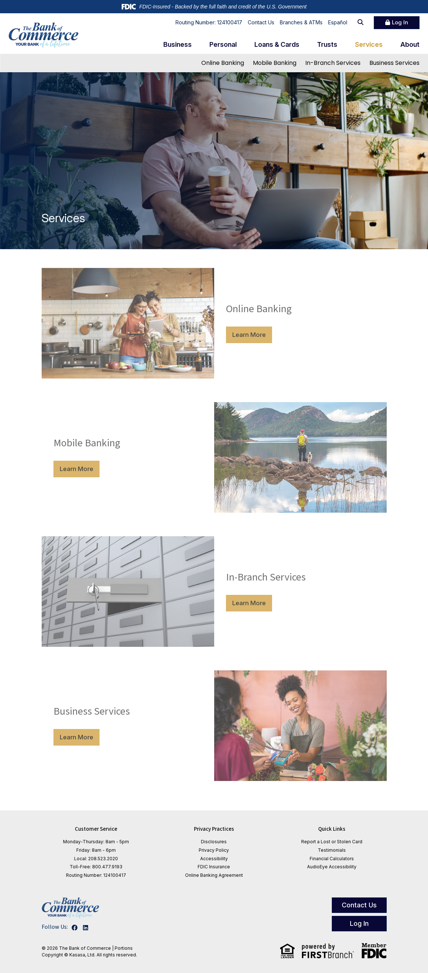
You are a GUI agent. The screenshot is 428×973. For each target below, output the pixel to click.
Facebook (74, 928)
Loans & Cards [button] (276, 44)
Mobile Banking (274, 63)
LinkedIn (85, 928)
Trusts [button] (327, 44)
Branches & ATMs (301, 22)
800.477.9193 (107, 866)
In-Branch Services (333, 63)
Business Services (394, 63)
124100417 (114, 875)
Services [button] (369, 44)
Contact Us (261, 22)
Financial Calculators (332, 858)
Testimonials (332, 850)
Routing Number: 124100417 (208, 22)
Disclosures (214, 841)
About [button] (410, 44)
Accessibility (214, 858)
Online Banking (222, 63)
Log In (400, 22)
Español (337, 22)
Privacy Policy (214, 850)
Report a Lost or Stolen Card (331, 841)
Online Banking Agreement (214, 875)
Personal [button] (223, 44)
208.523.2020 (103, 858)
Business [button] (177, 44)
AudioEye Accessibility (331, 866)
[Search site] (360, 22)
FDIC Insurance (214, 866)
